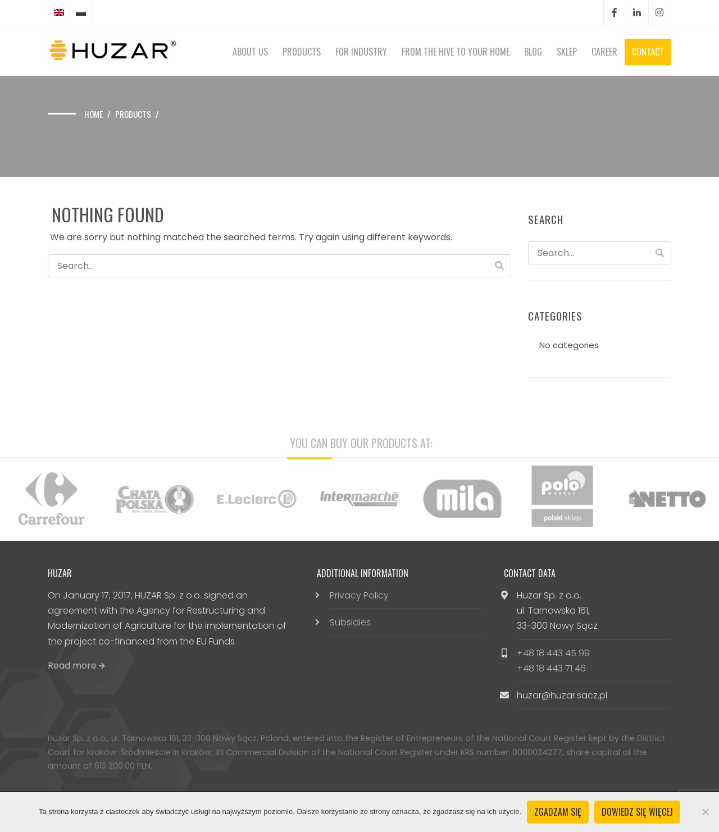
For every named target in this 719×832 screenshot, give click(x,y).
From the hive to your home (455, 51)
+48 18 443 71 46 (551, 668)
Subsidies (350, 622)
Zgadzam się (557, 812)
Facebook (614, 12)
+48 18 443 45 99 (553, 653)
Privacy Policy (359, 595)
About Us (250, 51)
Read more (76, 665)
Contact (648, 51)
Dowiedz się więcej (637, 812)
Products (302, 51)
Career (604, 51)
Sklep (567, 51)
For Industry (361, 51)
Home (93, 114)
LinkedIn (637, 12)
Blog (533, 51)
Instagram (659, 12)
